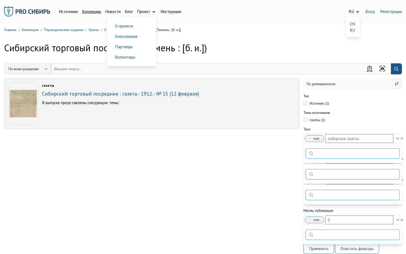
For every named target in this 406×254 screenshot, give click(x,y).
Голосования (126, 36)
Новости (113, 11)
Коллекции (91, 11)
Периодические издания (63, 29)
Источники (68, 11)
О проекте (124, 25)
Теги (306, 129)
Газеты (94, 29)
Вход (370, 11)
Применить (319, 248)
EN (352, 23)
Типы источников (316, 112)
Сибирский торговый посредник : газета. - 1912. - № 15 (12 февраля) (120, 93)
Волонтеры (125, 57)
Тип (306, 96)
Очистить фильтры (357, 248)
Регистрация (391, 11)
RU (352, 30)
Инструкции (171, 11)
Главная (10, 29)
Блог (129, 11)
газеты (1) (317, 120)
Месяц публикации (318, 210)
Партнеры (124, 46)
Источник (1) (319, 103)
